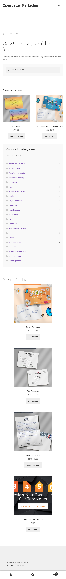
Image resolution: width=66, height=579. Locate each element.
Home (8, 34)
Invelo (11, 196)
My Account (11, 575)
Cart (51, 573)
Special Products (16, 247)
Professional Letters (17, 228)
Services (12, 237)
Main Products (15, 210)
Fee (10, 187)
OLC (10, 219)
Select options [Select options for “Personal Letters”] (33, 465)
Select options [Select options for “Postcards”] (16, 136)
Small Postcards (15, 242)
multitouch (13, 214)
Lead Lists (13, 205)
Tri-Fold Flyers (15, 256)
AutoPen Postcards (17, 173)
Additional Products (17, 164)
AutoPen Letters (16, 168)
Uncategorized (15, 260)
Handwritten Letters (17, 191)
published (13, 233)
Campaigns (13, 182)
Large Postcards (15, 200)
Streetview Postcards (17, 251)
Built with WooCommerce (13, 565)
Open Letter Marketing (20, 5)
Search (33, 575)
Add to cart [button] (49, 136)
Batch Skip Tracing (16, 177)
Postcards (13, 224)
